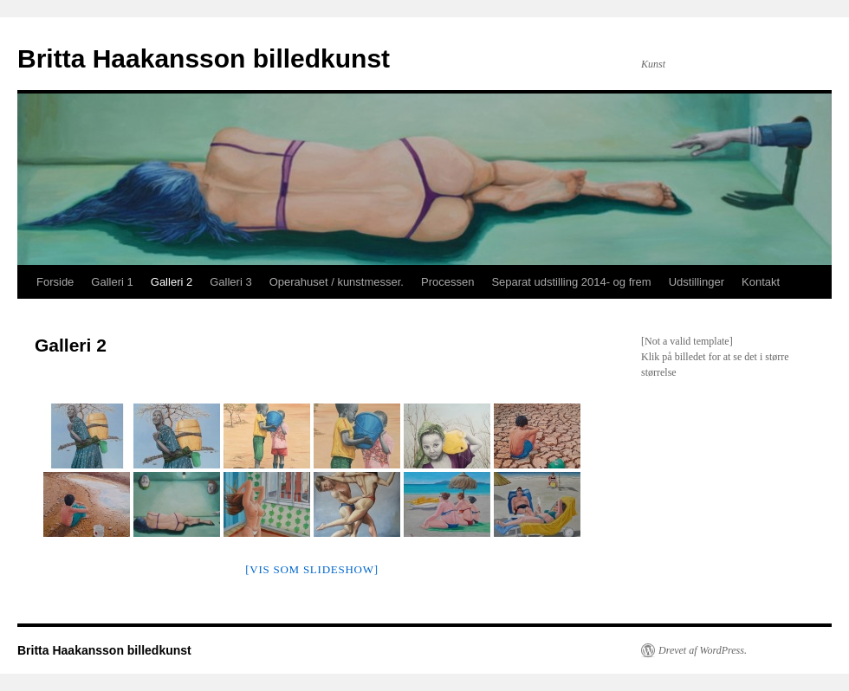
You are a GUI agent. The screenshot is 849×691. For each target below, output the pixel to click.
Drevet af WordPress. (702, 650)
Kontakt (761, 281)
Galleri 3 (230, 281)
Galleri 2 (171, 281)
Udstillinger (696, 281)
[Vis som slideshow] (312, 569)
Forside (55, 281)
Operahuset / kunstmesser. (336, 281)
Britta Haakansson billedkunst (203, 58)
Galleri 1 (112, 281)
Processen (447, 281)
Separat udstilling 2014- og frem (571, 281)
